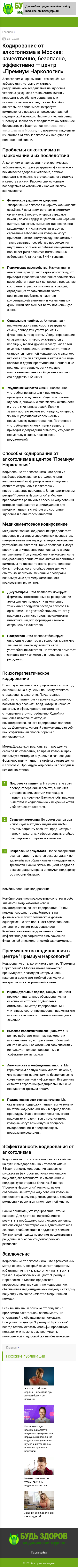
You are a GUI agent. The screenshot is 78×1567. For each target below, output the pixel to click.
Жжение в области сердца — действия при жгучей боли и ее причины (38, 1394)
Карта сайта (39, 1552)
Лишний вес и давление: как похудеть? (39, 1514)
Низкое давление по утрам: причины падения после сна (36, 1482)
